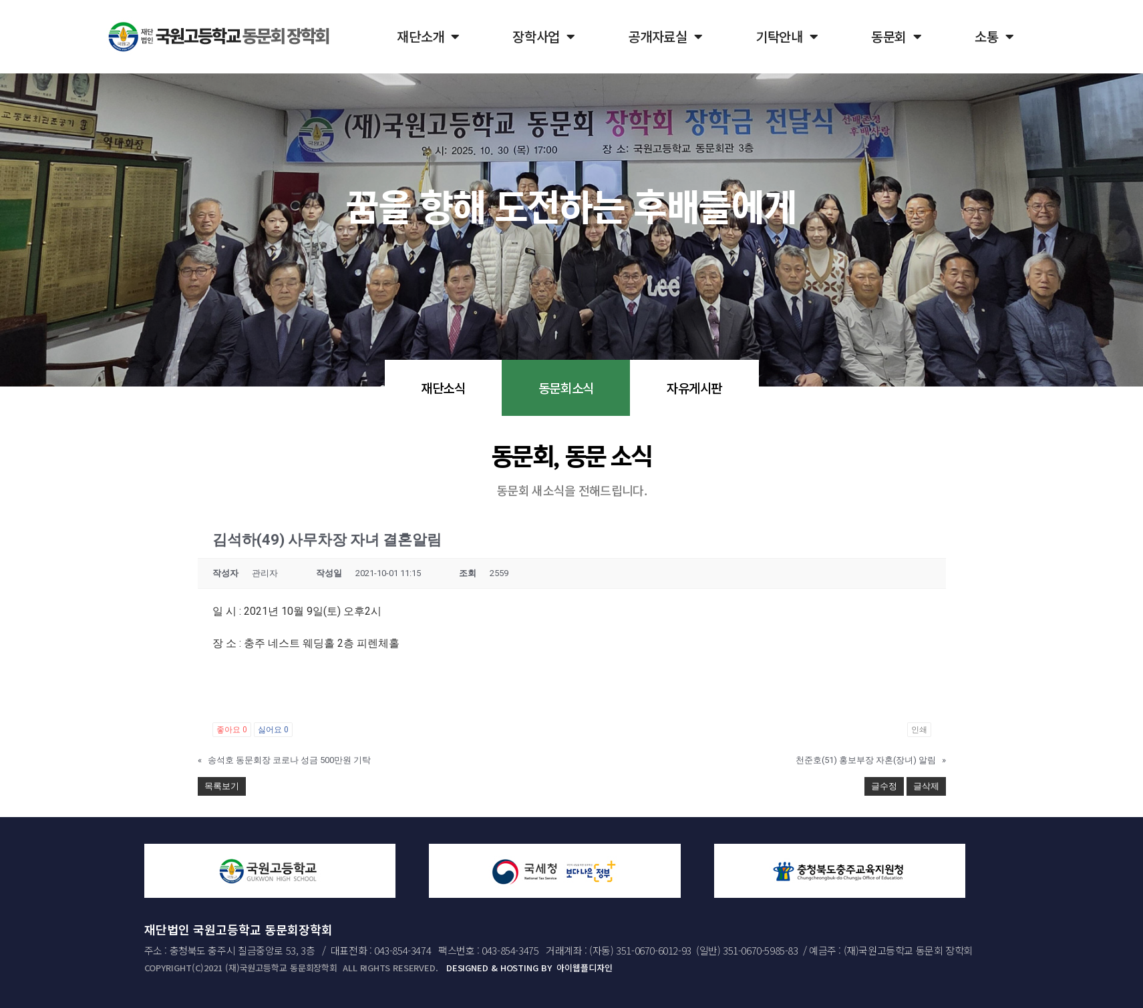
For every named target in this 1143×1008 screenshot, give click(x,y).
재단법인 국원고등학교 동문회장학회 (238, 929)
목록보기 (221, 786)
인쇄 (919, 729)
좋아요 (231, 729)
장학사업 (543, 36)
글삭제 (926, 786)
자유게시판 (694, 388)
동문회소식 (566, 388)
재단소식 (443, 388)
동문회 (896, 36)
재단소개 (428, 36)
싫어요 (273, 729)
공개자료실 (665, 36)
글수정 (884, 786)
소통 (994, 36)
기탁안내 (787, 36)
